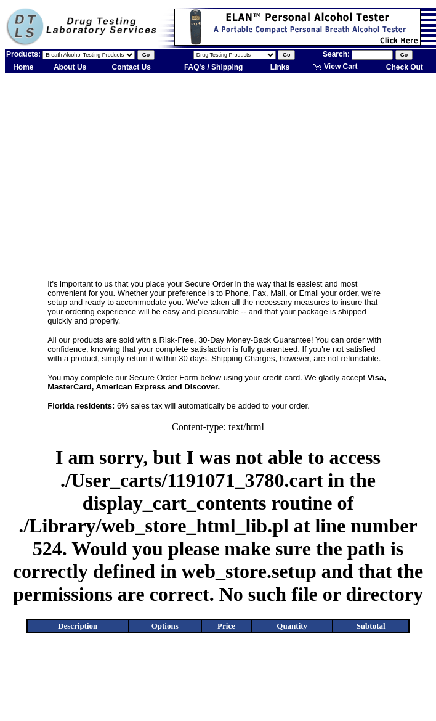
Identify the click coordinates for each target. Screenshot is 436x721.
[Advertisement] (218, 171)
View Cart (335, 66)
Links (279, 67)
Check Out (404, 67)
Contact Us (131, 67)
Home (23, 67)
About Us (70, 67)
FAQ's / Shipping (213, 67)
